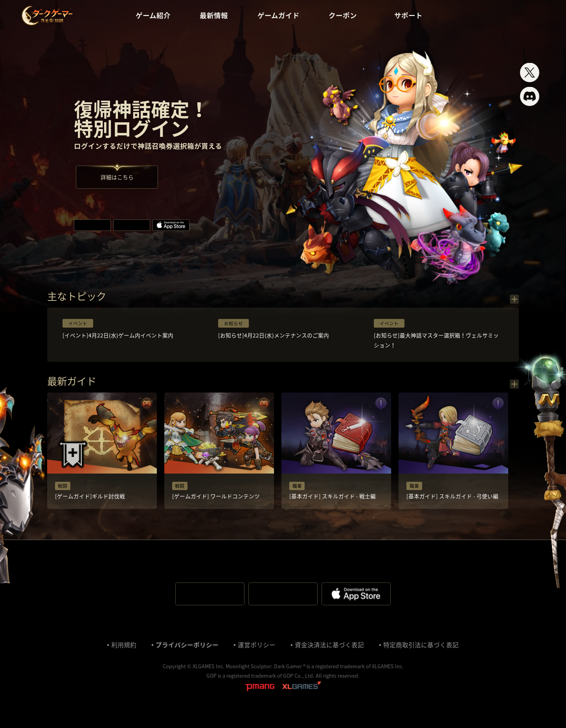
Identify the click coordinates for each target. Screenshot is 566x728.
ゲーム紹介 (151, 16)
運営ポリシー (257, 660)
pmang (259, 703)
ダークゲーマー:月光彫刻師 (47, 15)
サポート (413, 16)
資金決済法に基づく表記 (329, 660)
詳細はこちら (118, 181)
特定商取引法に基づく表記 (421, 660)
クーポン (347, 16)
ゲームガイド (278, 16)
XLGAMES (301, 702)
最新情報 (213, 16)
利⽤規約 (123, 660)
